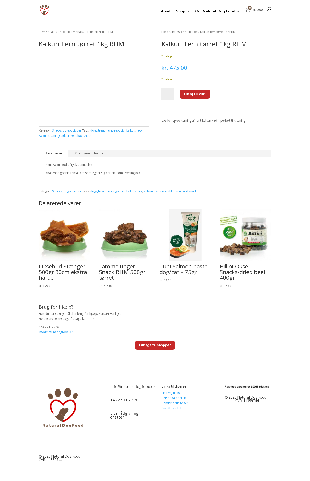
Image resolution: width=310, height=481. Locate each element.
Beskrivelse (53, 153)
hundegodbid (116, 130)
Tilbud (164, 12)
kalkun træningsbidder (54, 135)
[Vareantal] (167, 94)
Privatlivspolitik (171, 408)
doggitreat (97, 130)
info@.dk (56, 332)
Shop (180, 12)
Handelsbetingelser (174, 403)
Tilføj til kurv (194, 94)
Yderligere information (92, 153)
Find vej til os (170, 393)
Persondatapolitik (173, 398)
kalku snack (134, 130)
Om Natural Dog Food (215, 12)
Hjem (42, 32)
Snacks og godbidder (61, 32)
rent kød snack (81, 135)
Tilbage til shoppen (155, 345)
